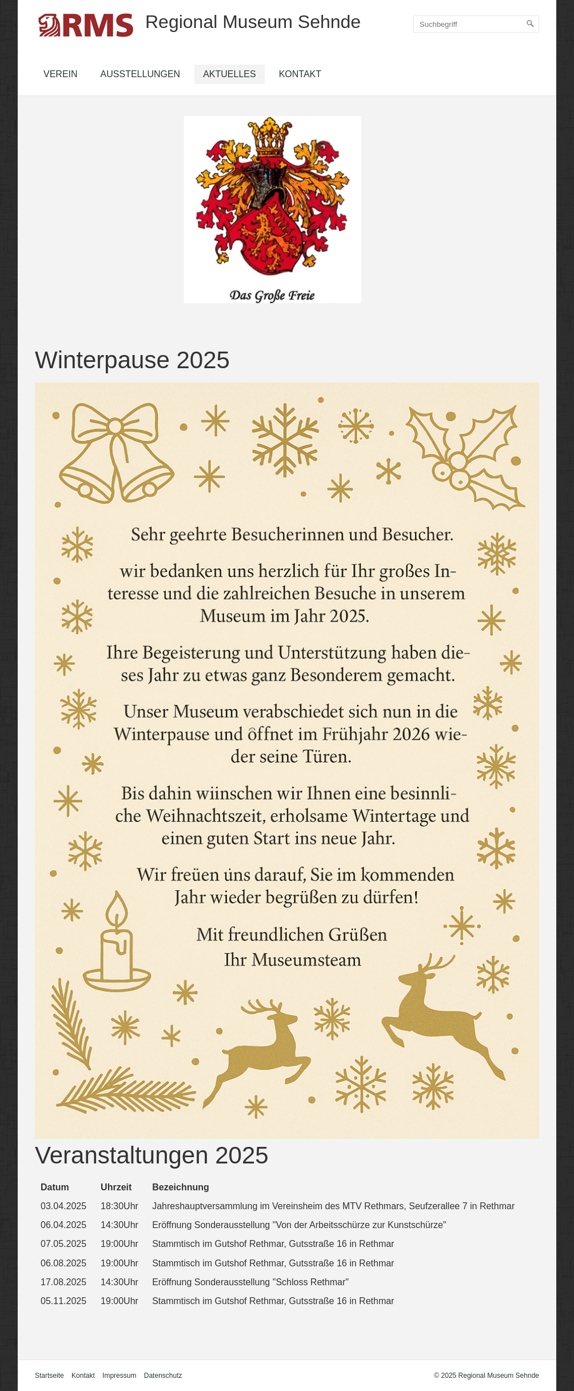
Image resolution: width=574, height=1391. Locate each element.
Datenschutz (163, 1376)
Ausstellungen (141, 74)
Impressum (119, 1376)
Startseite (49, 1376)
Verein (60, 74)
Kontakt (300, 74)
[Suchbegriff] (476, 24)
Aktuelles (229, 74)
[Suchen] (531, 24)
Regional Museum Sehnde (253, 21)
